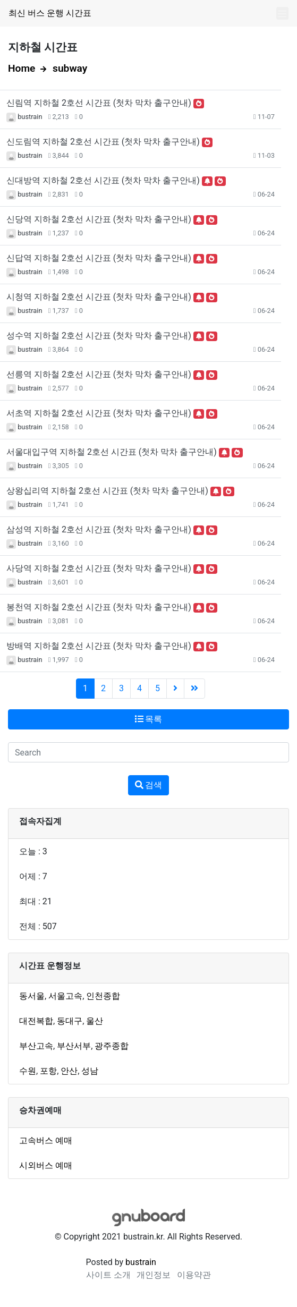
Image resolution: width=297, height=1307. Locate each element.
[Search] (148, 752)
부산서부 (74, 1046)
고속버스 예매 (45, 1140)
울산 (94, 1021)
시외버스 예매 (45, 1165)
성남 (89, 1071)
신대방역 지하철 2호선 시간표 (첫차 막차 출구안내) (103, 180)
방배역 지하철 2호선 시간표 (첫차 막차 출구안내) (98, 646)
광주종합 (112, 1046)
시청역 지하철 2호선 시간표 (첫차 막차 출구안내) (98, 297)
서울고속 (65, 996)
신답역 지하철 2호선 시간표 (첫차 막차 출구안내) (98, 258)
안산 (69, 1071)
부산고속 (36, 1046)
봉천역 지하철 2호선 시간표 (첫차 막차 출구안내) (98, 607)
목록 (149, 719)
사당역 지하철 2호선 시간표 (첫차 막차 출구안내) (98, 568)
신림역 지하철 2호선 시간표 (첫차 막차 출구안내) (98, 103)
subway (70, 68)
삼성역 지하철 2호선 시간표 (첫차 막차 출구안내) (98, 529)
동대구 (69, 1021)
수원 (27, 1071)
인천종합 (103, 996)
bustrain (30, 117)
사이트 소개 (108, 1275)
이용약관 (194, 1275)
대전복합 (36, 1021)
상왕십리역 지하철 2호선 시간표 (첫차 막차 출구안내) (107, 491)
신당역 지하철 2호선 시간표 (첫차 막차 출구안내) (98, 219)
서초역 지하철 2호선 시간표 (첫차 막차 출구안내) (98, 413)
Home (21, 68)
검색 (149, 785)
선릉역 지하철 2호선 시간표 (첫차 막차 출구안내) (98, 374)
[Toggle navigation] (282, 13)
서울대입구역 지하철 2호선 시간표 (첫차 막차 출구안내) (111, 452)
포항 (48, 1071)
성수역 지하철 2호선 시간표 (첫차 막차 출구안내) (98, 335)
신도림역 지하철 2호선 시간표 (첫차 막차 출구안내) (103, 142)
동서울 (32, 996)
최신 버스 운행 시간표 (50, 13)
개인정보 (154, 1275)
